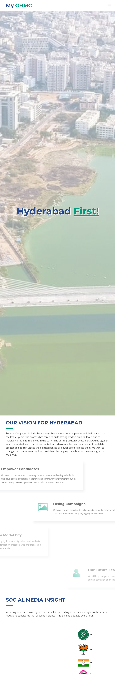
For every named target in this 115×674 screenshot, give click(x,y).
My (19, 5)
